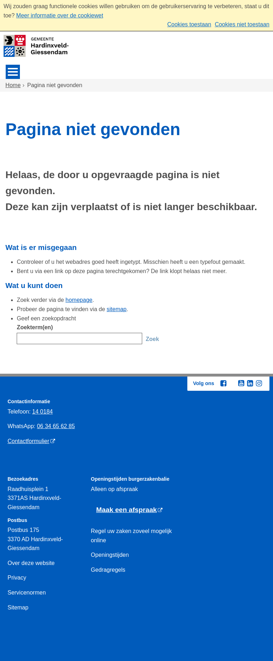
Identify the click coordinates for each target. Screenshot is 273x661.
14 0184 (42, 412)
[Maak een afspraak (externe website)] (129, 510)
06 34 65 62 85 (56, 426)
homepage (78, 300)
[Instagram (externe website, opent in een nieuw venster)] (259, 383)
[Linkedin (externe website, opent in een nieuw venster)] (250, 383)
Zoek (152, 339)
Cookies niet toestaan (242, 24)
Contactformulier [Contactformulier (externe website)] (28, 441)
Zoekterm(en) (35, 327)
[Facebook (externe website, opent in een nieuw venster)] (223, 383)
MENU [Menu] (13, 72)
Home (13, 85)
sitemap (117, 309)
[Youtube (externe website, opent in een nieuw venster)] (241, 383)
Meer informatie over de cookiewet (59, 15)
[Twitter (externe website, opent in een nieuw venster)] (232, 383)
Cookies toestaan (189, 24)
